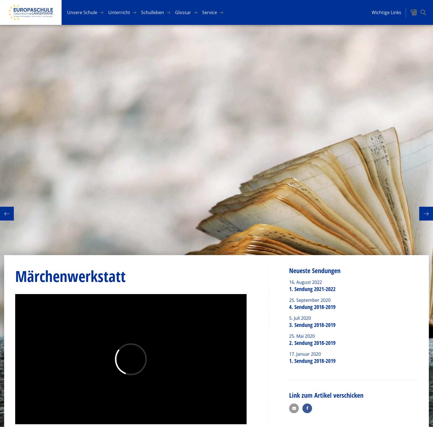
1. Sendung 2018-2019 (312, 361)
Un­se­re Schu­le (82, 12)
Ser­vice (209, 12)
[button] (294, 408)
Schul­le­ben (152, 12)
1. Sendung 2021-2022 (312, 289)
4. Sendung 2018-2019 (312, 307)
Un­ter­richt (119, 12)
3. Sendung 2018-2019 (312, 325)
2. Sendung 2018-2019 (312, 343)
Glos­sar (183, 12)
